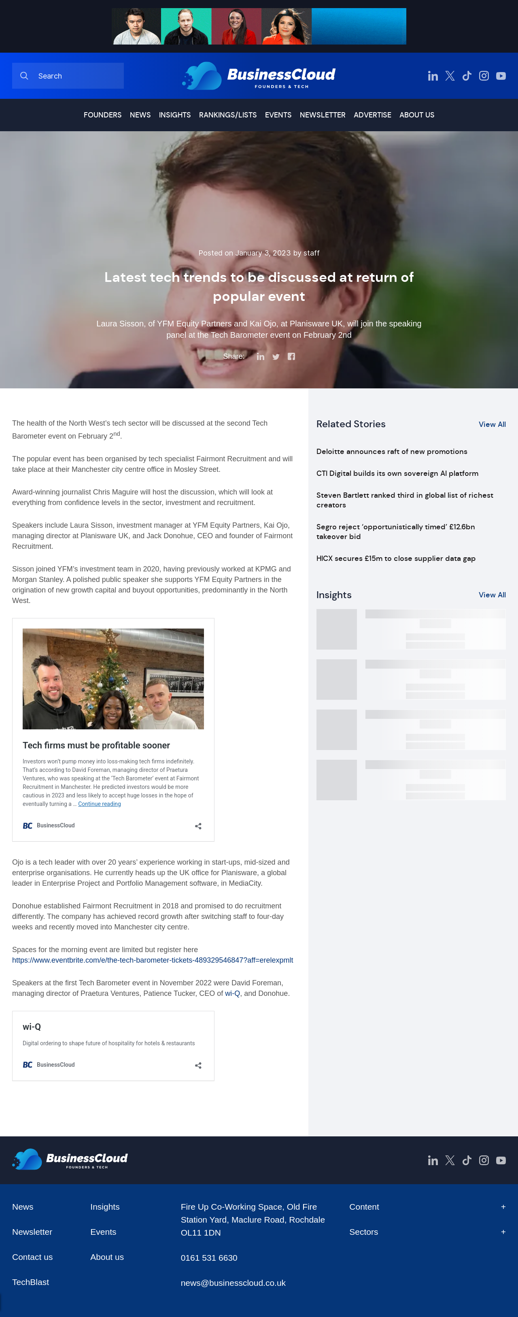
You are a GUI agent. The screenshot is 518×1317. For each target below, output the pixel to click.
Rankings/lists (228, 115)
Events (278, 115)
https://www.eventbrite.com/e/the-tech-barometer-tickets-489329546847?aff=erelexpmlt (152, 960)
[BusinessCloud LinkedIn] (433, 76)
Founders (103, 115)
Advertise (372, 115)
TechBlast (30, 1282)
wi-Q (232, 993)
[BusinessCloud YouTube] (501, 76)
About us (417, 115)
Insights (175, 115)
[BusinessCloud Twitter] (450, 76)
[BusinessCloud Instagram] (484, 76)
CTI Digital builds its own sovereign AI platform (397, 473)
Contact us (32, 1257)
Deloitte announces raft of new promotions (391, 451)
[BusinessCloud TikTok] (467, 76)
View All (492, 424)
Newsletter (323, 115)
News (140, 115)
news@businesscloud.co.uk (233, 1282)
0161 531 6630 (209, 1257)
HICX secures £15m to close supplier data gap (396, 558)
